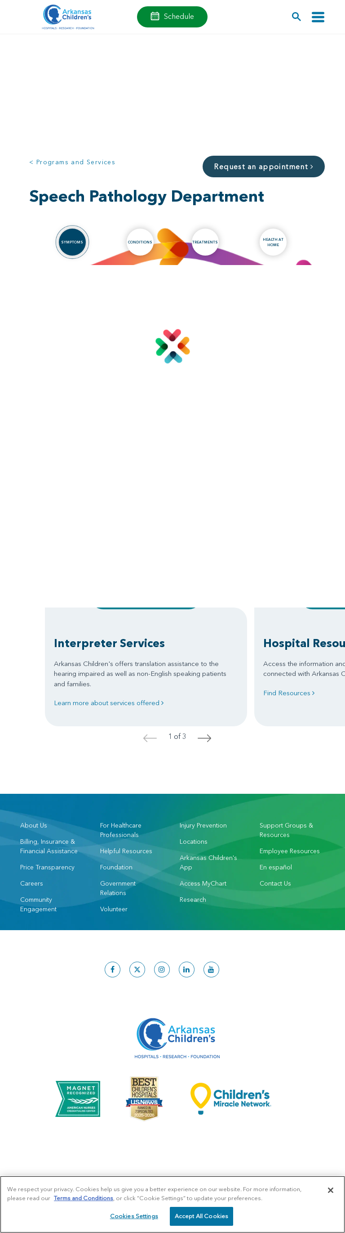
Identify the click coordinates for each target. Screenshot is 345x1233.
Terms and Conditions (83, 1198)
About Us (33, 825)
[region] (172, 1204)
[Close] (331, 1190)
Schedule (179, 16)
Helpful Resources (126, 851)
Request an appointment (264, 166)
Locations (194, 841)
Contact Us (275, 883)
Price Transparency (47, 867)
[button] (297, 17)
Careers (31, 883)
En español (276, 867)
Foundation (116, 867)
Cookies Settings (134, 1216)
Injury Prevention (203, 825)
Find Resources (288, 692)
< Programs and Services (72, 162)
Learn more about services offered (109, 702)
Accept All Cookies (201, 1216)
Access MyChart (203, 883)
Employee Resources (290, 851)
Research (193, 900)
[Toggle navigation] (318, 17)
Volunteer (114, 909)
